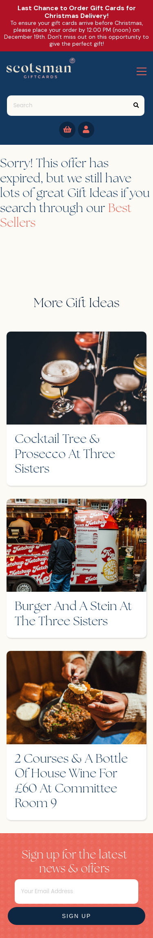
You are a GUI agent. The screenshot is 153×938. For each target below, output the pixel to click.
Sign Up (76, 916)
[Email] (77, 891)
